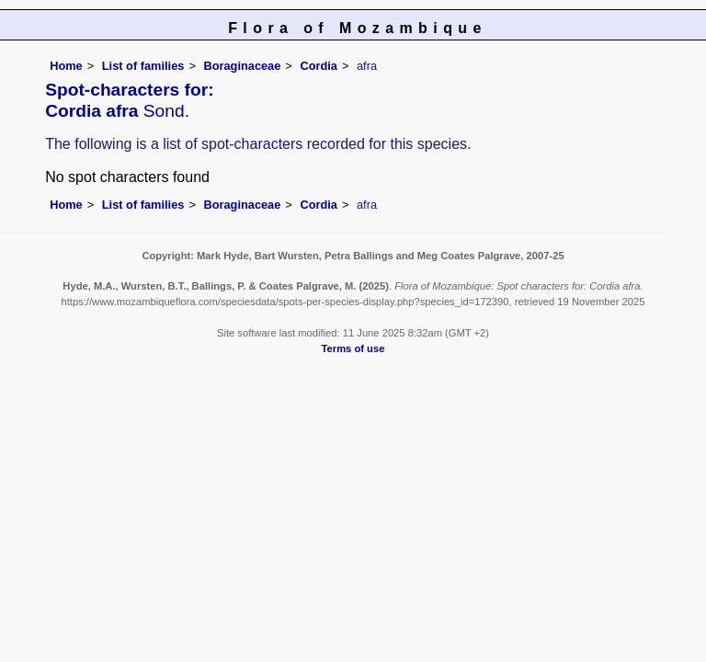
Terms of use (353, 348)
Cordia (318, 66)
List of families (143, 66)
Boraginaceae (241, 66)
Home (66, 66)
